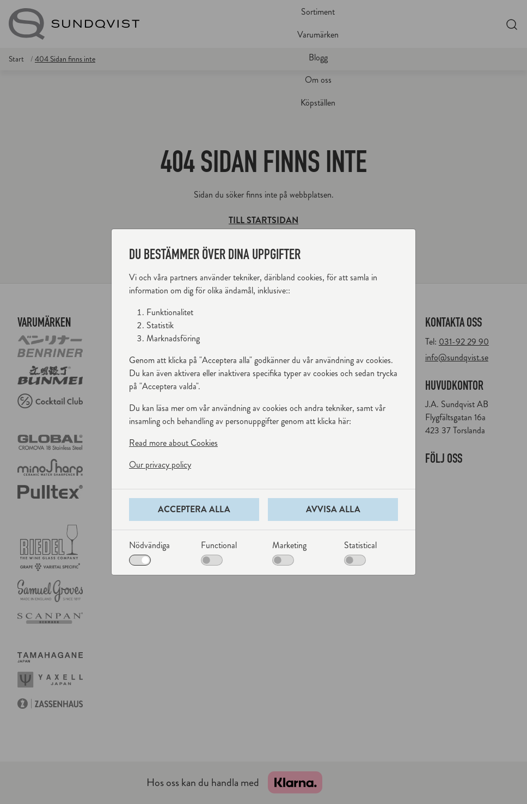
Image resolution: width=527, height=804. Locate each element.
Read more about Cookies (173, 443)
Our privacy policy (160, 464)
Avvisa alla (333, 509)
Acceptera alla (194, 509)
